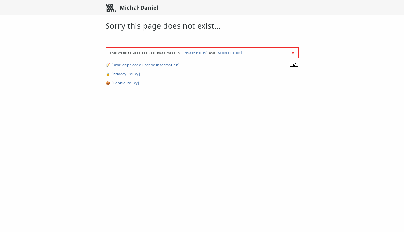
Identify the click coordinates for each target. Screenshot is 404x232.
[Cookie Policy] (229, 52)
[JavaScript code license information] (145, 65)
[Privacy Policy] (194, 52)
